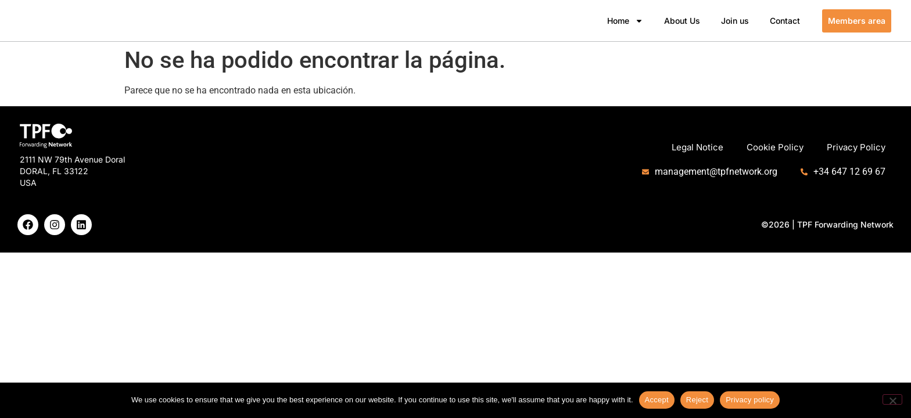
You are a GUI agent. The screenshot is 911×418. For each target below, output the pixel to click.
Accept (657, 399)
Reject (697, 399)
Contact (785, 21)
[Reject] (892, 399)
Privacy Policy (856, 147)
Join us (735, 21)
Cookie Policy (775, 147)
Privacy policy (750, 399)
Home (625, 21)
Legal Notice (697, 147)
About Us (682, 21)
